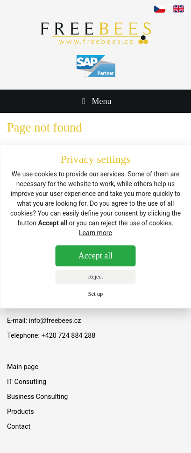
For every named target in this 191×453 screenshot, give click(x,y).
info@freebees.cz (55, 321)
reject (109, 223)
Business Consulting (37, 397)
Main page (22, 367)
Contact (18, 427)
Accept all (95, 255)
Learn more (95, 233)
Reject (95, 276)
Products (20, 412)
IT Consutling (26, 382)
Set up (95, 294)
